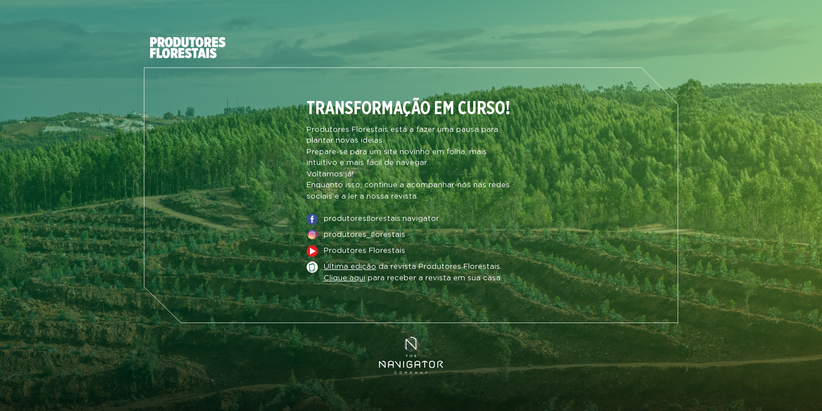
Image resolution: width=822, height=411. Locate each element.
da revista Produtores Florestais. (413, 267)
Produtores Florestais (364, 251)
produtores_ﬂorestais (364, 235)
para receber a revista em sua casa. (413, 278)
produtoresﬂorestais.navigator (381, 219)
